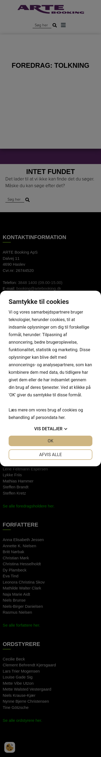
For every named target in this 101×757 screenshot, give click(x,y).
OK (50, 440)
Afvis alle (50, 454)
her (61, 417)
